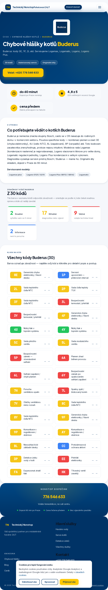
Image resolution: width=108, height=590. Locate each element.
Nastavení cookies (96, 585)
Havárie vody (62, 529)
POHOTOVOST (73, 7)
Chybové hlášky (11, 559)
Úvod (6, 37)
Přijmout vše (69, 582)
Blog (6, 565)
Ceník (7, 570)
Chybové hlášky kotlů (25, 37)
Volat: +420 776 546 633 (23, 72)
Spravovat (50, 582)
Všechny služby (63, 547)
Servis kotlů (61, 535)
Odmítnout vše (29, 582)
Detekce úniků (62, 541)
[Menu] (100, 7)
